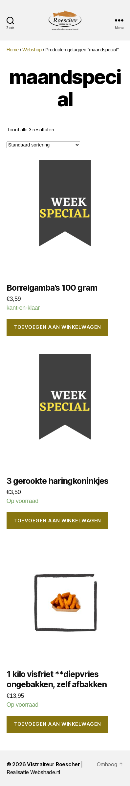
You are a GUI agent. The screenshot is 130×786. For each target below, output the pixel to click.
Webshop (32, 49)
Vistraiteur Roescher (53, 764)
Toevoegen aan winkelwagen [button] (57, 327)
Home (13, 49)
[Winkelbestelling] (43, 145)
